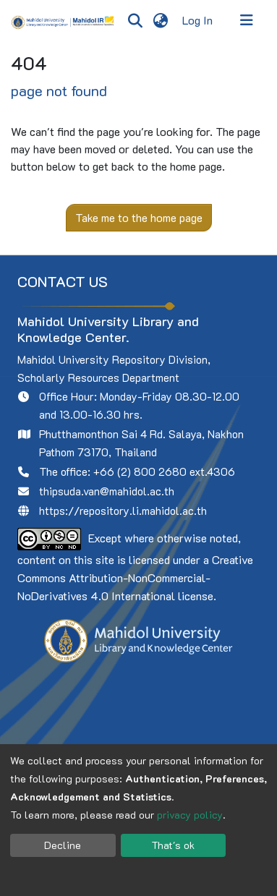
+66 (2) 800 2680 (140, 471)
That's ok (173, 845)
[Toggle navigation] (246, 20)
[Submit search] (135, 20)
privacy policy (190, 815)
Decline (62, 845)
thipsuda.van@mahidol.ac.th (106, 491)
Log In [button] (198, 19)
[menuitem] (160, 20)
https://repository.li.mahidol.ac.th (123, 510)
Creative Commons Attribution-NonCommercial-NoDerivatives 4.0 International (135, 577)
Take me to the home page (139, 217)
